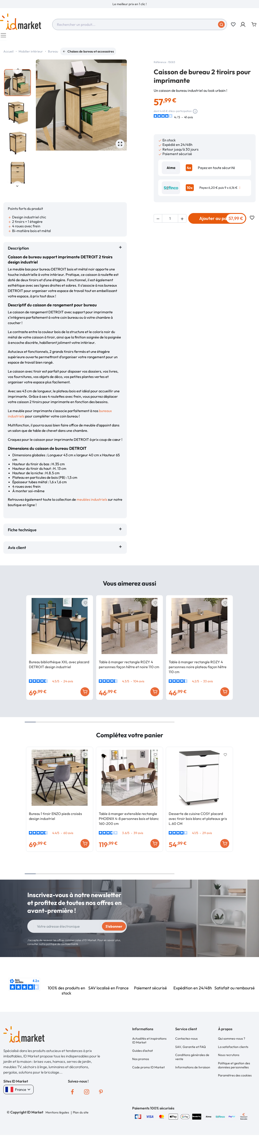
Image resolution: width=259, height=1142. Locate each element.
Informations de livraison (192, 1065)
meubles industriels (92, 501)
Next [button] (17, 188)
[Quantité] (170, 223)
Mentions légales (57, 1115)
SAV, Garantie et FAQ (190, 1047)
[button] (243, 24)
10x (190, 190)
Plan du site (80, 1115)
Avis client (18, 549)
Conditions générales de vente (192, 1056)
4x (189, 170)
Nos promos (140, 1058)
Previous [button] (17, 71)
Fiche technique (22, 532)
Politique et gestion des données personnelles (234, 1063)
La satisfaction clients (233, 1047)
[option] (129, 4)
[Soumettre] (221, 24)
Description (18, 250)
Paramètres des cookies (235, 1071)
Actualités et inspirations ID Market (149, 1042)
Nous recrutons (228, 1054)
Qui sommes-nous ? (231, 1040)
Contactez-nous (186, 1040)
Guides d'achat (142, 1051)
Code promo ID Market (148, 1065)
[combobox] (139, 24)
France (18, 1091)
